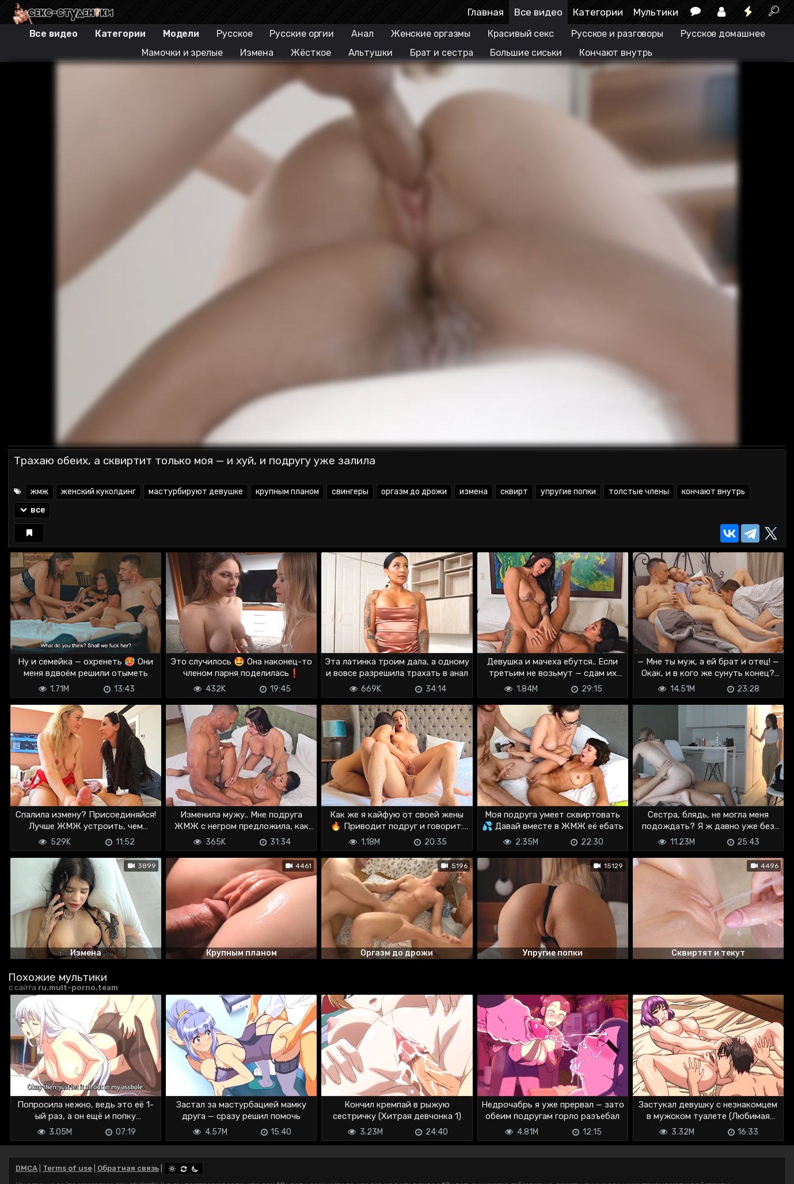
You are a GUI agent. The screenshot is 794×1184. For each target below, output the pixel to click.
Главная (486, 12)
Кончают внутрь (615, 52)
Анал (362, 33)
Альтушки (370, 52)
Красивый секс (521, 33)
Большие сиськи (526, 52)
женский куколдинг (98, 491)
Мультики (655, 12)
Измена (256, 52)
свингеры (350, 491)
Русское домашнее (723, 33)
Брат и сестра (441, 52)
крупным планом (287, 491)
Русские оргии (301, 33)
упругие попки (568, 491)
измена (473, 491)
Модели (181, 33)
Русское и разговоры (617, 33)
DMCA (26, 1168)
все (32, 510)
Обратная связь (128, 1168)
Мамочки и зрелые (182, 52)
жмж (39, 491)
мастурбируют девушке (196, 491)
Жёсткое (310, 52)
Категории (598, 12)
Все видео (538, 12)
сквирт (514, 491)
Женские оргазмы (431, 33)
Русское (234, 33)
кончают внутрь (713, 491)
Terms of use (67, 1168)
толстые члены (639, 491)
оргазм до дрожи (414, 491)
